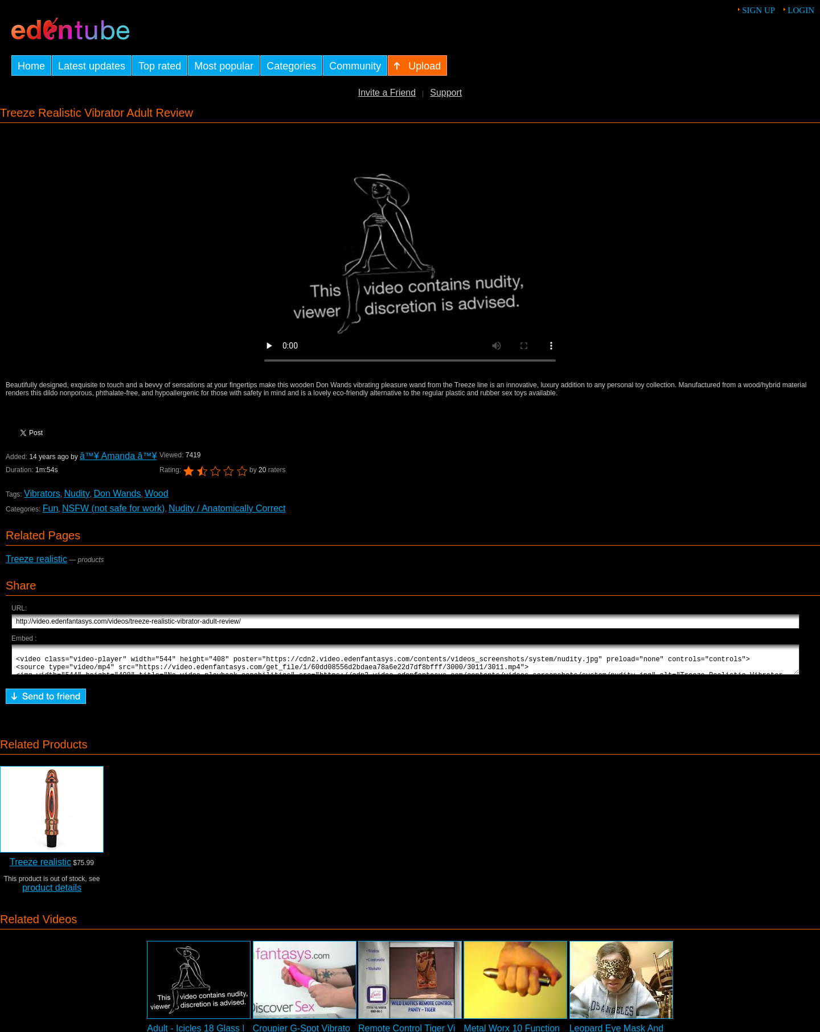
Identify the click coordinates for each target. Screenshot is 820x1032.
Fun (51, 508)
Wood (157, 493)
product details (51, 893)
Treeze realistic (36, 559)
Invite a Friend (387, 92)
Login (801, 10)
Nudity (76, 493)
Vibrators (42, 493)
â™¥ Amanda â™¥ (118, 456)
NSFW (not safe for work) (113, 508)
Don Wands (117, 493)
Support (446, 92)
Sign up (758, 10)
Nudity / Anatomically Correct (227, 508)
